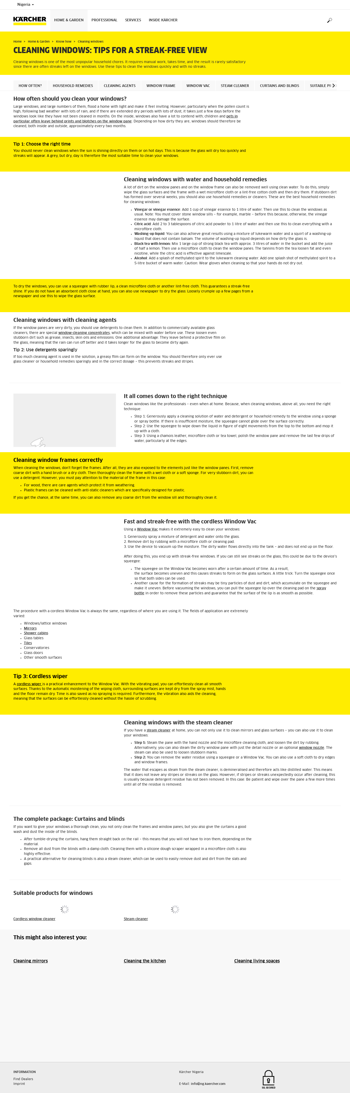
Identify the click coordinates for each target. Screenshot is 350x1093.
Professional (104, 20)
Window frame (160, 86)
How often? (30, 86)
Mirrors (30, 628)
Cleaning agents (119, 86)
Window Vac (198, 86)
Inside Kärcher (163, 20)
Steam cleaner (235, 86)
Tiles (28, 643)
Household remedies (73, 86)
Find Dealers (23, 1050)
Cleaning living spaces (257, 961)
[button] (333, 85)
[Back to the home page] (31, 20)
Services (133, 20)
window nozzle (311, 748)
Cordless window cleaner (34, 919)
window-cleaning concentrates (84, 333)
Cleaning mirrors (30, 961)
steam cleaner (159, 730)
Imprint (19, 1055)
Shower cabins (36, 633)
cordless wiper (29, 684)
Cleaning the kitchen (145, 961)
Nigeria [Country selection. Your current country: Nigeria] (25, 5)
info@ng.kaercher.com (208, 1055)
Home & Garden (69, 20)
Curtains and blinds (279, 86)
